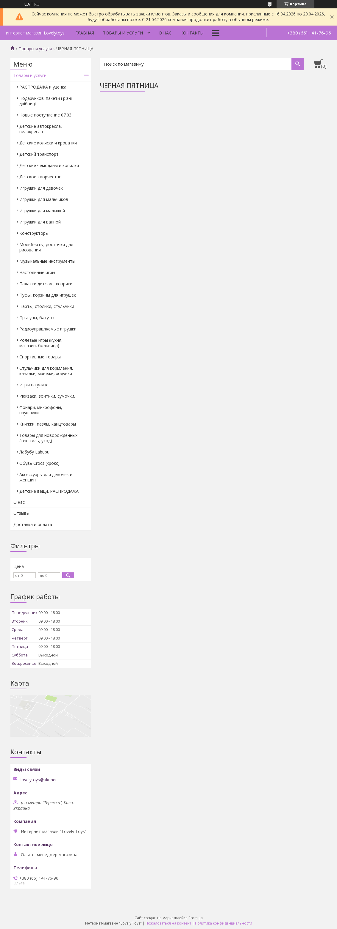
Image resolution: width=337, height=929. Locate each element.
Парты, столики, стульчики (46, 306)
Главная (84, 33)
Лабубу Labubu (34, 452)
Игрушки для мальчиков (43, 199)
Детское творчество (40, 176)
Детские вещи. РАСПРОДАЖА (49, 491)
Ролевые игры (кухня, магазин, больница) (41, 342)
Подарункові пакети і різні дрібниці (45, 100)
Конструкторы (34, 233)
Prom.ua (195, 917)
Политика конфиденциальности (223, 923)
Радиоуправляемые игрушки (48, 329)
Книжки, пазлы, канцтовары (47, 424)
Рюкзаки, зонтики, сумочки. (47, 396)
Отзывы (21, 513)
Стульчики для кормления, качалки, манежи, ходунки (46, 370)
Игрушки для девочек (41, 188)
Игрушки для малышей (42, 210)
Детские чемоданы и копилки (49, 165)
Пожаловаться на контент (168, 923)
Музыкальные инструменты (47, 261)
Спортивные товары (40, 357)
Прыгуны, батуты (36, 317)
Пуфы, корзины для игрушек (47, 295)
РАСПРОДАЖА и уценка (42, 87)
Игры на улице (34, 385)
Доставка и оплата (32, 524)
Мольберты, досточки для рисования (46, 247)
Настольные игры (37, 272)
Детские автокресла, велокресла (40, 128)
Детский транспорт (39, 154)
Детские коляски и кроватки (48, 143)
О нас (165, 33)
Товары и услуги (123, 33)
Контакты (192, 33)
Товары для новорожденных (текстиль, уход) (48, 437)
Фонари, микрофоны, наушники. (40, 409)
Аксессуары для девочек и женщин (45, 477)
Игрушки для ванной (40, 222)
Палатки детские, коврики (45, 283)
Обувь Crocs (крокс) (39, 463)
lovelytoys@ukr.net (39, 779)
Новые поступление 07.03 (45, 115)
